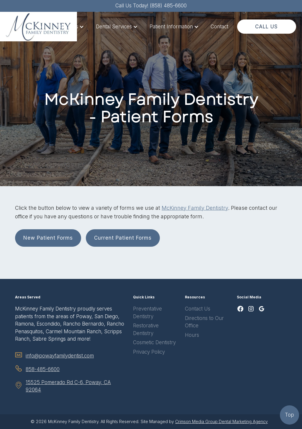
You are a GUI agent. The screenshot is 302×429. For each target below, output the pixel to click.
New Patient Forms (48, 238)
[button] (70, 27)
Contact (219, 27)
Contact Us (197, 309)
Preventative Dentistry (147, 312)
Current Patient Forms (123, 238)
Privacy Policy (149, 352)
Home (38, 27)
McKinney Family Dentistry (195, 208)
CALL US (266, 27)
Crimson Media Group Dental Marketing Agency (221, 421)
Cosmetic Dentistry (154, 342)
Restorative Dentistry (146, 329)
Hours (192, 335)
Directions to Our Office (204, 322)
